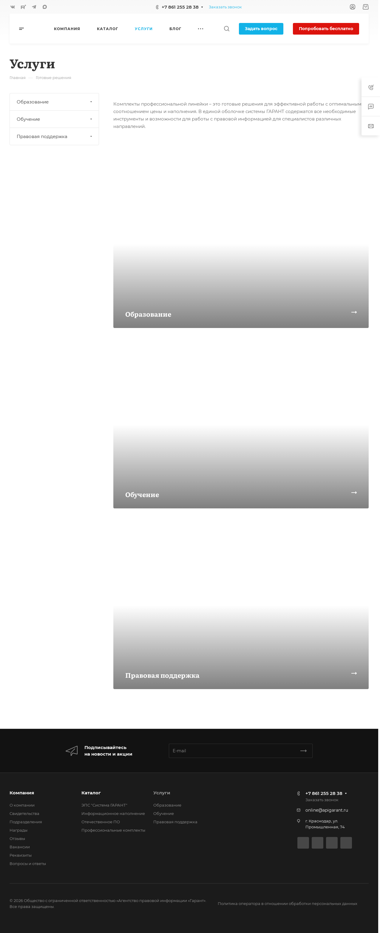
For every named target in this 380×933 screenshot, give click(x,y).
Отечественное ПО (100, 821)
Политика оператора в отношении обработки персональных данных (287, 903)
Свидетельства (24, 813)
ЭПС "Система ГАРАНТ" (104, 805)
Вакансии (20, 846)
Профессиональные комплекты (113, 830)
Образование (55, 102)
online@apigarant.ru (326, 810)
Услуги (161, 793)
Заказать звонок (225, 6)
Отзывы (17, 838)
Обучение (55, 119)
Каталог (91, 793)
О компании (22, 805)
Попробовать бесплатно (326, 28)
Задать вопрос (261, 28)
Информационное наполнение (113, 813)
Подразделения (26, 821)
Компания (22, 793)
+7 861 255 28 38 (180, 7)
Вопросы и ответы (28, 863)
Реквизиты (21, 855)
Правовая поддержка (55, 136)
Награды (18, 830)
